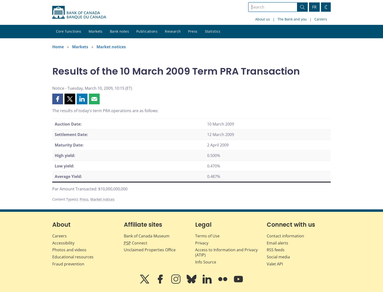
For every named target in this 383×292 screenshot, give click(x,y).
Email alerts (277, 243)
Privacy (201, 243)
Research (173, 31)
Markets (96, 31)
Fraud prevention (68, 264)
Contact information (285, 236)
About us (262, 19)
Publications (147, 31)
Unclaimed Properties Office (150, 250)
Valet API (275, 264)
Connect (135, 243)
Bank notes (119, 31)
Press (192, 31)
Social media (278, 257)
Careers (320, 19)
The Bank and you (292, 19)
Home (58, 46)
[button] (57, 99)
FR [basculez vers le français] (314, 7)
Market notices (111, 46)
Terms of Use (207, 236)
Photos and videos (69, 250)
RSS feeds (276, 250)
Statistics (213, 31)
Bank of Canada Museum (147, 236)
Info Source (205, 262)
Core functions (68, 31)
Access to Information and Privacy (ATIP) (226, 252)
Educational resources (73, 257)
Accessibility (63, 243)
